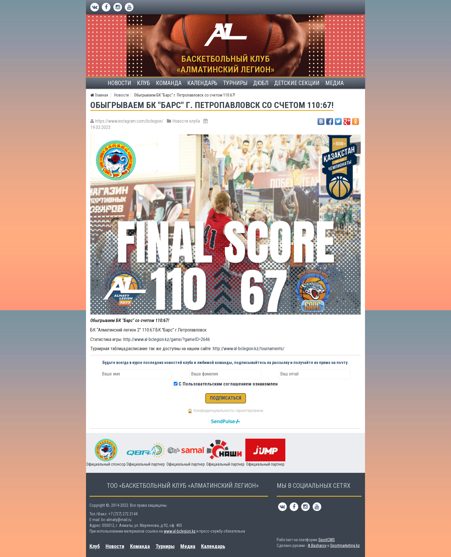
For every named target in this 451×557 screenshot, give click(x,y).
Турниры (235, 83)
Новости (119, 83)
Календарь (202, 83)
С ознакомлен (228, 384)
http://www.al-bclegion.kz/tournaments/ (248, 348)
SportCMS (326, 539)
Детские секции (297, 83)
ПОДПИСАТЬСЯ (225, 398)
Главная (101, 95)
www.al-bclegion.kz (180, 531)
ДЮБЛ (260, 83)
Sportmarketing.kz (345, 545)
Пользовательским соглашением (217, 384)
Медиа (334, 83)
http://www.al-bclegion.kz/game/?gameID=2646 (166, 339)
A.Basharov (317, 545)
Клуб (143, 83)
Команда (168, 83)
